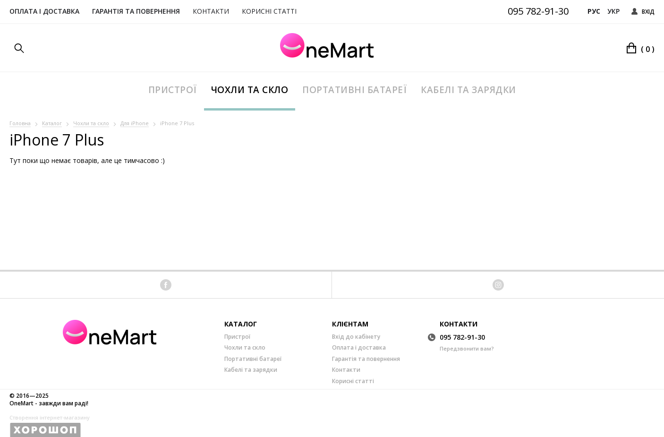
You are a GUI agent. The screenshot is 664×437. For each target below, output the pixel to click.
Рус (593, 11)
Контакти (211, 11)
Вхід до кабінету (356, 337)
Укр (613, 11)
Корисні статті (269, 11)
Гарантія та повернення (136, 11)
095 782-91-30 (538, 11)
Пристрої (172, 90)
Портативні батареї (354, 90)
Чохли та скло (250, 90)
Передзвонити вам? (467, 348)
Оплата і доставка (44, 11)
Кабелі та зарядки (468, 90)
